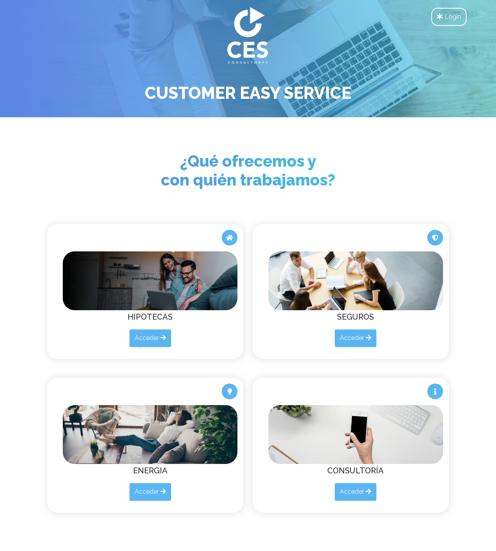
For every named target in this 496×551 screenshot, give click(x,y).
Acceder (150, 338)
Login (449, 16)
